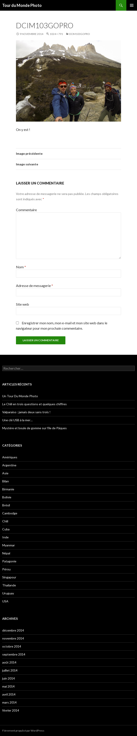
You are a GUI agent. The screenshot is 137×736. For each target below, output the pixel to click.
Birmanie (8, 489)
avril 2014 (9, 694)
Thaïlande (9, 585)
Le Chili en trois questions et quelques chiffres (34, 404)
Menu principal (131, 5)
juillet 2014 (10, 670)
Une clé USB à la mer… (17, 420)
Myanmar (8, 545)
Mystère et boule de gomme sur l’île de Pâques (34, 428)
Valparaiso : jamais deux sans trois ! (26, 412)
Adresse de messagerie (34, 285)
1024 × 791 (56, 34)
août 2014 (9, 662)
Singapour (9, 577)
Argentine (9, 465)
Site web (22, 304)
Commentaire (26, 210)
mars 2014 (9, 702)
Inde (5, 537)
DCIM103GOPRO (79, 34)
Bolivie (6, 497)
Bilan (5, 481)
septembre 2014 (13, 654)
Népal (6, 553)
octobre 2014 (11, 646)
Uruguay (8, 593)
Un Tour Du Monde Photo (20, 396)
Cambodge (9, 513)
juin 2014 (8, 678)
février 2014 (10, 710)
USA (5, 601)
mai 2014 (8, 686)
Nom (21, 267)
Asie (5, 473)
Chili (5, 521)
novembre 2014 (13, 638)
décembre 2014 (13, 630)
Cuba (6, 529)
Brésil (6, 505)
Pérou (6, 569)
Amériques (9, 457)
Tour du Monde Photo (22, 5)
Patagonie (9, 561)
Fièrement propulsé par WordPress (23, 730)
